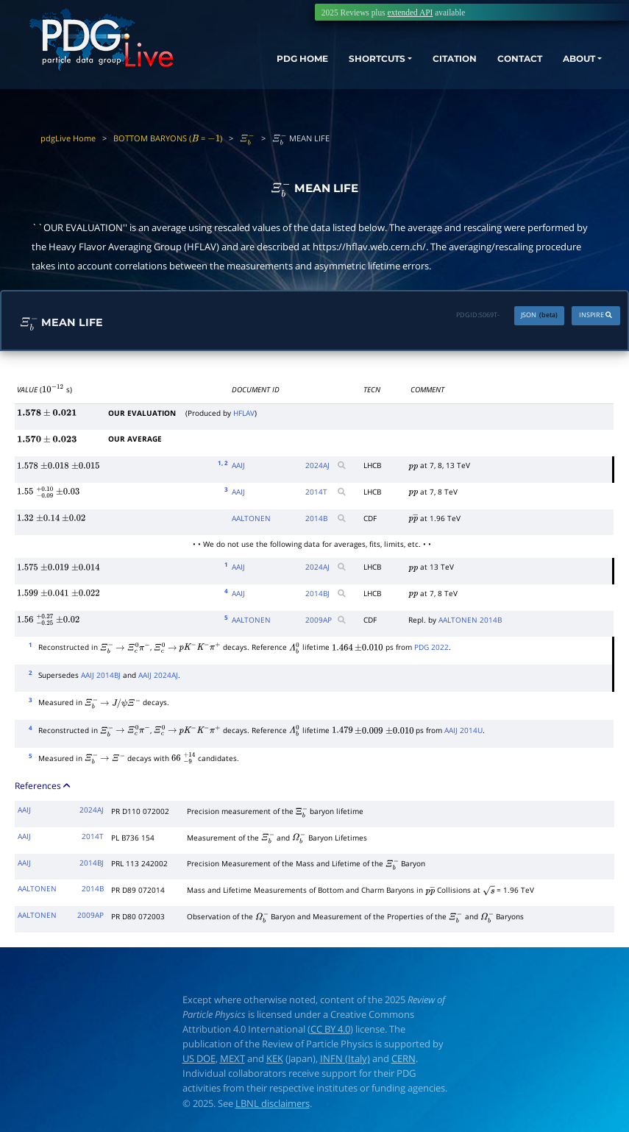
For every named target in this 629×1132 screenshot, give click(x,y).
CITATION (428, 62)
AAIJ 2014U (463, 730)
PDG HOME (256, 62)
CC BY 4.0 (330, 1029)
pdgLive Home (68, 138)
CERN (403, 1059)
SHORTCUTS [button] (341, 62)
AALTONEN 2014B (470, 620)
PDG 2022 (431, 647)
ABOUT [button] (569, 62)
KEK (274, 1059)
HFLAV (244, 413)
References (43, 785)
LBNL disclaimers (272, 1103)
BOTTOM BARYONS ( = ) (167, 138)
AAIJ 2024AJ (158, 675)
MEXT (232, 1059)
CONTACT (502, 62)
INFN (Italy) (345, 1059)
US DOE (199, 1059)
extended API (410, 12)
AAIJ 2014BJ (101, 675)
